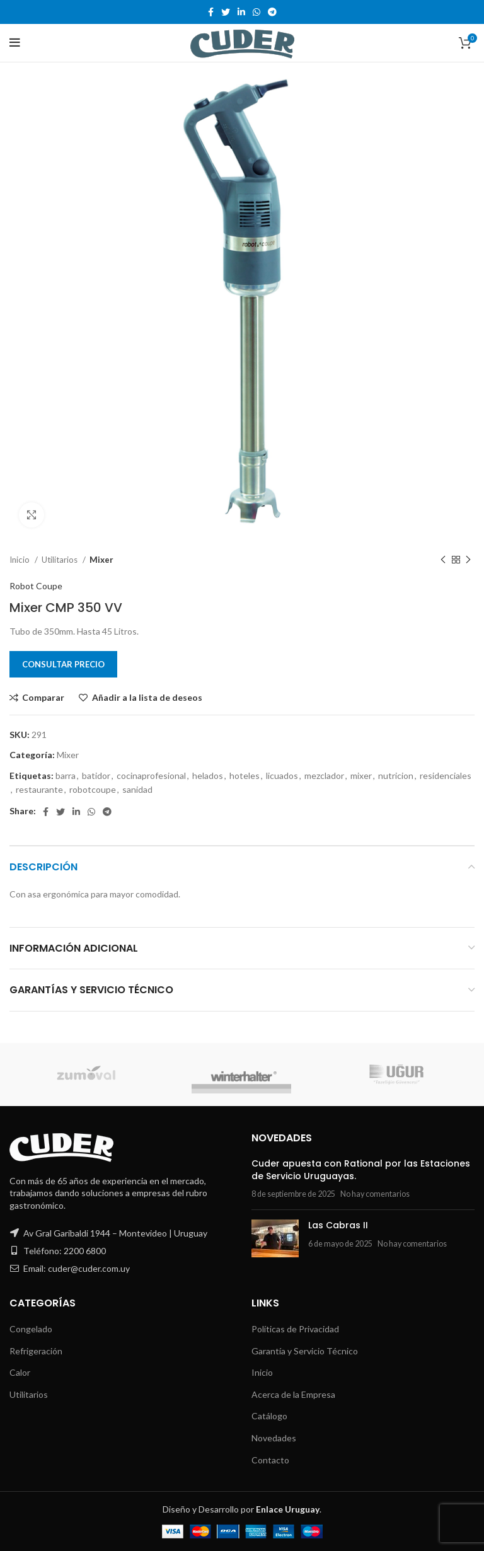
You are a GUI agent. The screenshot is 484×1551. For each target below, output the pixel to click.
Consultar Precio (63, 664)
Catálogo (269, 1415)
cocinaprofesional (151, 775)
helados (207, 775)
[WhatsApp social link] (256, 12)
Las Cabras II (338, 1225)
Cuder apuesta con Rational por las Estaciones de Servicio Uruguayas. (360, 1169)
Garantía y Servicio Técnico (304, 1351)
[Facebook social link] (210, 12)
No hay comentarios (375, 1194)
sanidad (137, 789)
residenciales (445, 775)
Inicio (20, 560)
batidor (96, 775)
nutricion (395, 775)
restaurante (39, 789)
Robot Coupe (35, 585)
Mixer (101, 560)
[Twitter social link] (225, 12)
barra (65, 775)
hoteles (244, 775)
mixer (361, 775)
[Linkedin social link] (241, 12)
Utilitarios (60, 560)
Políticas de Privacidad (295, 1328)
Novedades (273, 1438)
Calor (19, 1372)
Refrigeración (35, 1351)
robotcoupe (92, 789)
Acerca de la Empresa (293, 1394)
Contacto (270, 1460)
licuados (282, 775)
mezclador (324, 775)
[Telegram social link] (272, 12)
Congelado (30, 1328)
